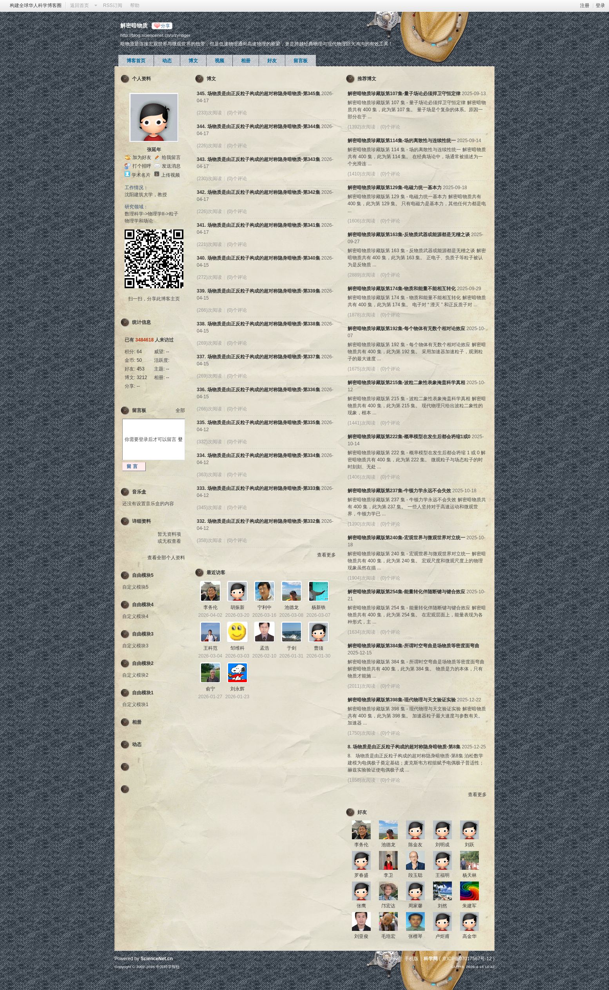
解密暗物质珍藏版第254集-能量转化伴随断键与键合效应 (406, 591)
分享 (165, 26)
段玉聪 (415, 875)
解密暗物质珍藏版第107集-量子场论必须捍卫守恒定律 (404, 93)
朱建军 (469, 906)
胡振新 (237, 607)
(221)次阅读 (209, 244)
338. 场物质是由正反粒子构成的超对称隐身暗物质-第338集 (258, 324)
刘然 (442, 906)
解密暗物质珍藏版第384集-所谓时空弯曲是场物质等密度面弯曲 (413, 646)
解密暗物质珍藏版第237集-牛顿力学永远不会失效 (399, 490)
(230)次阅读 (209, 178)
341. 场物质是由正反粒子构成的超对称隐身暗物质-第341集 (258, 225)
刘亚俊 (361, 936)
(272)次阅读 (209, 277)
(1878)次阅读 (361, 315)
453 (141, 369)
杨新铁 (319, 607)
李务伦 (210, 607)
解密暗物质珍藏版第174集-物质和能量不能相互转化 (402, 288)
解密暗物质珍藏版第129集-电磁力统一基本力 (395, 187)
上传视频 (170, 175)
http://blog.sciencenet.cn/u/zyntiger (155, 35)
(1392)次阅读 (361, 127)
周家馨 (415, 906)
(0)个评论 (237, 113)
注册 (584, 5)
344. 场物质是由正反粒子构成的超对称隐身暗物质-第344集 (258, 126)
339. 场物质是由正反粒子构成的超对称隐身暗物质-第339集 (258, 291)
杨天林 (469, 875)
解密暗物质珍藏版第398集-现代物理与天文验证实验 (402, 700)
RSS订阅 (112, 5)
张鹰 (361, 906)
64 (139, 351)
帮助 (135, 5)
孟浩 (264, 648)
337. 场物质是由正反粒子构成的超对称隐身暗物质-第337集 (258, 357)
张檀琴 (415, 936)
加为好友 (141, 157)
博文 (193, 60)
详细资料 (141, 521)
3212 (142, 377)
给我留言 (171, 157)
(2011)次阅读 (361, 686)
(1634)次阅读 (361, 632)
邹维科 (237, 648)
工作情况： (136, 187)
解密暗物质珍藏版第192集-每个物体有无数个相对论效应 (406, 328)
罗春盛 (361, 875)
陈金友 (415, 844)
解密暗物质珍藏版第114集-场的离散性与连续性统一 (402, 140)
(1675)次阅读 (361, 369)
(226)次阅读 (209, 145)
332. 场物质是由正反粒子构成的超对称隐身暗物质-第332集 (258, 521)
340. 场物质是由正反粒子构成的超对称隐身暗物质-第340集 (258, 258)
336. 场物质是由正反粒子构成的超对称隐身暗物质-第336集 (258, 389)
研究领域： (136, 207)
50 (139, 360)
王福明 (442, 875)
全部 (180, 410)
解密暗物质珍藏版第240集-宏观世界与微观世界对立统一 (406, 537)
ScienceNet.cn (157, 958)
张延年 (154, 149)
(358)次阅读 (209, 540)
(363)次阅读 (209, 474)
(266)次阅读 (209, 310)
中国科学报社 (167, 967)
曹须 (318, 648)
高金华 (469, 936)
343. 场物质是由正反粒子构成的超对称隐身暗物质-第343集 (258, 159)
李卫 (388, 875)
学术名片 (141, 175)
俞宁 (210, 689)
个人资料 (141, 78)
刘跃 (469, 844)
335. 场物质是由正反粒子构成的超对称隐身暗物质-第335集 (258, 422)
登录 (600, 5)
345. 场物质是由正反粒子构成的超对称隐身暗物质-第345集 (258, 93)
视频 (219, 60)
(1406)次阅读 (361, 477)
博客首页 (136, 60)
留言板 (301, 60)
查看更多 (326, 555)
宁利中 (264, 607)
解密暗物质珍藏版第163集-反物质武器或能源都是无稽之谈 (409, 234)
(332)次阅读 (209, 441)
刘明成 (442, 844)
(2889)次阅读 (361, 275)
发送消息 (171, 166)
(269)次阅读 (209, 343)
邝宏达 (388, 906)
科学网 (431, 958)
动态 (167, 60)
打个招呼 (141, 166)
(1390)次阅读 (361, 524)
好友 (272, 60)
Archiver (390, 958)
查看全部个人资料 (166, 557)
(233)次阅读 (209, 113)
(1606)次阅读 (361, 221)
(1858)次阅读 (361, 780)
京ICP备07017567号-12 (467, 958)
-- (167, 351)
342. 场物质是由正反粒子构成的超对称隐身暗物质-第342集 (258, 192)
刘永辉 (237, 689)
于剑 (291, 648)
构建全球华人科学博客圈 (36, 5)
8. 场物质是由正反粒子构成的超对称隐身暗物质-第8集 (404, 747)
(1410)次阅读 (361, 174)
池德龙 (292, 607)
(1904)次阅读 (361, 578)
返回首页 (79, 5)
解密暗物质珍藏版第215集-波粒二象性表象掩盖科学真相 (406, 382)
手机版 (411, 958)
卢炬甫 (442, 936)
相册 (245, 60)
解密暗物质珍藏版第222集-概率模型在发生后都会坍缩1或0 (409, 436)
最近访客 (216, 572)
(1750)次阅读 (361, 733)
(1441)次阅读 (361, 423)
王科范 (210, 648)
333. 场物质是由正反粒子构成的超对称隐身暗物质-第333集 (258, 488)
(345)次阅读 (209, 507)
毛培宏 (388, 936)
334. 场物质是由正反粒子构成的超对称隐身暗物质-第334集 (258, 455)
